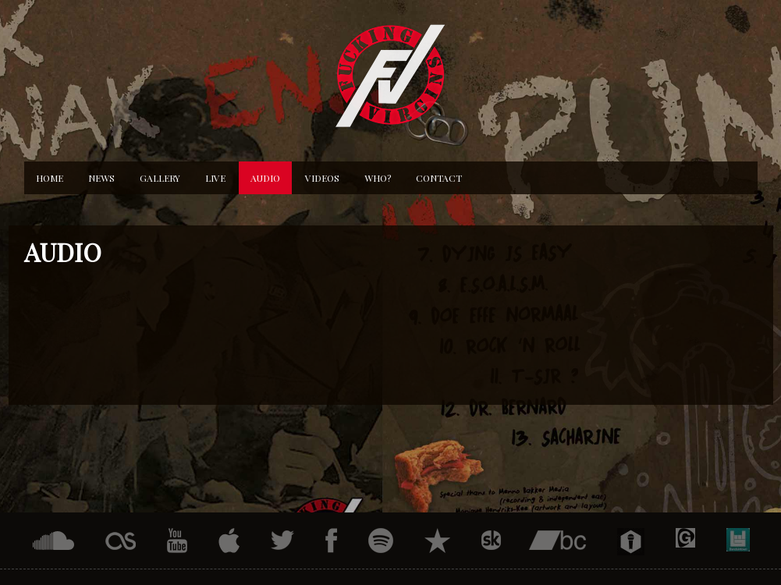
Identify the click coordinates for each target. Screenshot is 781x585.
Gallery (160, 178)
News (101, 178)
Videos (322, 178)
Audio (265, 178)
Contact (439, 178)
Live (215, 178)
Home (49, 178)
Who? (377, 178)
